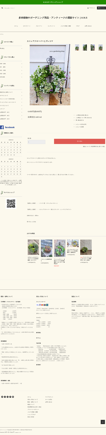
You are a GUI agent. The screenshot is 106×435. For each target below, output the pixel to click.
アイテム (101, 8)
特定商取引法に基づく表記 (98, 146)
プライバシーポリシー (33, 409)
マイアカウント (49, 397)
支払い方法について (33, 399)
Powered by (10, 432)
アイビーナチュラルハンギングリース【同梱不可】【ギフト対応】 (86, 259)
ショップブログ (32, 414)
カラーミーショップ (3, 429)
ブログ (78, 26)
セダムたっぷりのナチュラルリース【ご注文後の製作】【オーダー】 (33, 259)
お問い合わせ (88, 26)
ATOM (32, 417)
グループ (39, 26)
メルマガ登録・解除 (66, 26)
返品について (86, 146)
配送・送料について (33, 402)
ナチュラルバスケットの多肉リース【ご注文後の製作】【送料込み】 (72, 251)
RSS (29, 417)
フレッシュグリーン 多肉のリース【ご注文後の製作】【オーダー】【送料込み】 (59, 261)
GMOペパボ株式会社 (20, 429)
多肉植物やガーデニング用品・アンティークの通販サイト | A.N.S (53, 17)
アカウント (92, 8)
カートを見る (48, 399)
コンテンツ (51, 26)
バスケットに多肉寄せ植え (46, 260)
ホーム (16, 26)
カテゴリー (27, 26)
